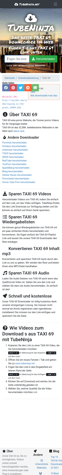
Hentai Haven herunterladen (17, 175)
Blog (54, 451)
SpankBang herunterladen (16, 167)
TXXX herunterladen (12, 153)
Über (33, 92)
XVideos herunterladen (14, 146)
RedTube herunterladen (14, 160)
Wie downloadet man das (44, 95)
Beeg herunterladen (12, 171)
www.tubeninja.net (25, 363)
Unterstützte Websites (41, 464)
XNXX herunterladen (13, 157)
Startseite (10, 78)
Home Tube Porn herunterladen (18, 182)
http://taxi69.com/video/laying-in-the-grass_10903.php (14, 104)
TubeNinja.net (26, 4)
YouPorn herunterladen (14, 164)
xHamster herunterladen (15, 149)
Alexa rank (18, 131)
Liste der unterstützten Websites (26, 65)
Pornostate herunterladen (15, 178)
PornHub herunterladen (14, 142)
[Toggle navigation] (55, 4)
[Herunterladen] (43, 59)
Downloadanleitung (28, 78)
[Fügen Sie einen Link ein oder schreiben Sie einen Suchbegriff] (17, 59)
